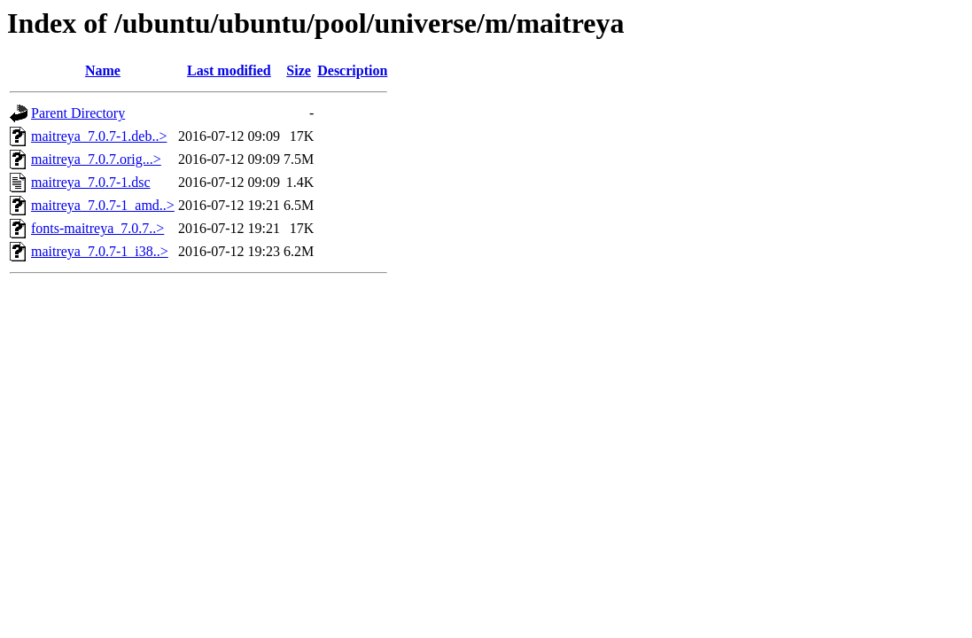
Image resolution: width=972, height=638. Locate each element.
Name (103, 70)
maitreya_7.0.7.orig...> (96, 159)
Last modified (229, 70)
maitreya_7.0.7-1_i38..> (99, 251)
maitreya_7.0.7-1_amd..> (103, 205)
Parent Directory (78, 113)
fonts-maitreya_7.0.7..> (97, 228)
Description (352, 70)
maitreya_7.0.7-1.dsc (91, 182)
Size (298, 70)
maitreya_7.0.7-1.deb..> (99, 136)
